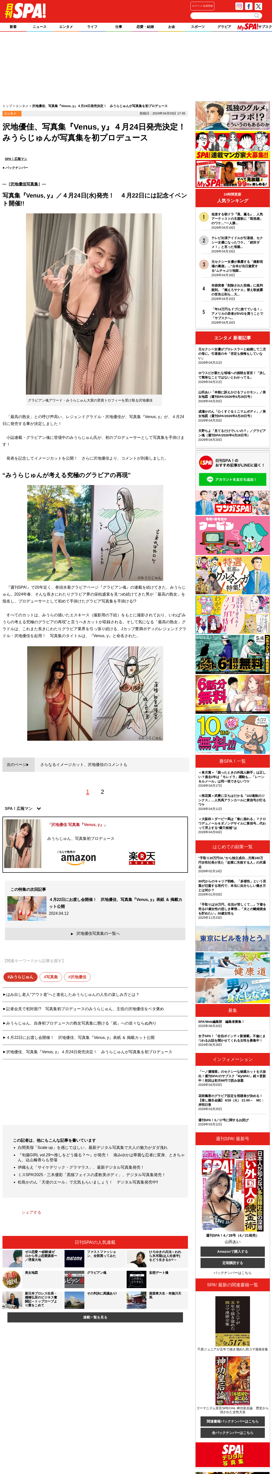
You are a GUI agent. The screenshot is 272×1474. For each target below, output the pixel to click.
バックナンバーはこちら (233, 1273)
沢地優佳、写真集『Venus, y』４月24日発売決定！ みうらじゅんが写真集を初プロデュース (89, 1052)
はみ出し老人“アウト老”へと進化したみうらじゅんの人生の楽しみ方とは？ (72, 994)
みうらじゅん (21, 977)
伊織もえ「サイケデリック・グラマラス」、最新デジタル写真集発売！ (81, 1167)
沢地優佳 (78, 977)
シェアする (31, 1212)
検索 (257, 15)
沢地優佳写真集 (24, 184)
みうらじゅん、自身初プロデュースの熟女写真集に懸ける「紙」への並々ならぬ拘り (81, 1023)
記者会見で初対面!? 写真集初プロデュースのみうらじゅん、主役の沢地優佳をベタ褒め (85, 1009)
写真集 (52, 977)
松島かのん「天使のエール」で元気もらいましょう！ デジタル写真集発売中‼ (88, 1182)
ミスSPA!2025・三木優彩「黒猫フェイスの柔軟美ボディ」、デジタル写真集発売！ (92, 1175)
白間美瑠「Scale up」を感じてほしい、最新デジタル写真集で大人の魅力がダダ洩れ (93, 1147)
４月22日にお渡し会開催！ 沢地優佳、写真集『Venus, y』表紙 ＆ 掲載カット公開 (80, 1037)
